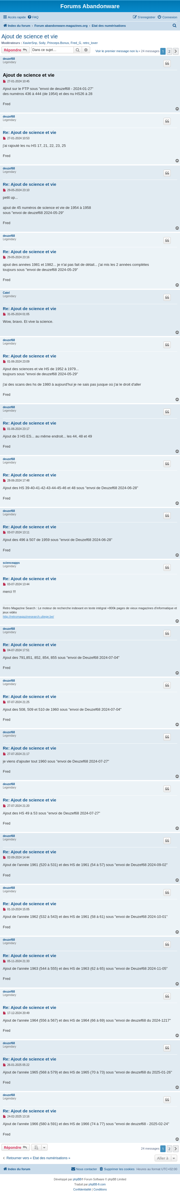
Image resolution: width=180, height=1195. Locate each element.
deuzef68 (9, 58)
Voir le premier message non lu (116, 51)
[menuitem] (33, 17)
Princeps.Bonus (58, 43)
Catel (6, 292)
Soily (42, 43)
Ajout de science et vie (29, 36)
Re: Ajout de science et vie (29, 132)
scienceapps (11, 562)
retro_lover (90, 43)
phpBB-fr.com (97, 1184)
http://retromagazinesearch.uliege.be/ (28, 616)
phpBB (77, 1179)
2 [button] (169, 51)
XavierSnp (30, 43)
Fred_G (76, 43)
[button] (176, 51)
